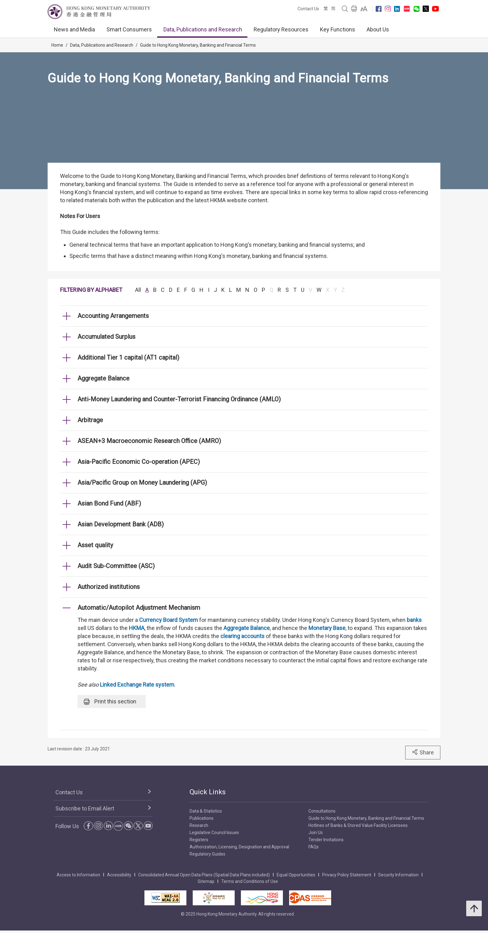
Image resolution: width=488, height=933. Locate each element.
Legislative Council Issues (214, 832)
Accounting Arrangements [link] (113, 316)
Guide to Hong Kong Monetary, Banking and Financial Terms (198, 45)
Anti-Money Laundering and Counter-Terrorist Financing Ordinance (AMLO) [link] (179, 399)
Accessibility (119, 874)
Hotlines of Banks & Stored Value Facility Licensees (358, 825)
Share (423, 752)
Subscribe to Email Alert (84, 808)
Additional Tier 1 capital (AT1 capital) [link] (128, 357)
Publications (202, 818)
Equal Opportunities (296, 874)
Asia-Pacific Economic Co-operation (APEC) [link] (138, 461)
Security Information (398, 874)
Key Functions (337, 29)
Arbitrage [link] (90, 420)
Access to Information (78, 874)
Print (110, 701)
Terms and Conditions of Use (249, 881)
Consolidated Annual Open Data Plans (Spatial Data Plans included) (204, 874)
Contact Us (308, 8)
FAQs (313, 846)
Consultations (322, 811)
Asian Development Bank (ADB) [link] (120, 524)
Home (57, 45)
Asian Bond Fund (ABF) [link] (109, 503)
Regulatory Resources (281, 29)
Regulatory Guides (207, 853)
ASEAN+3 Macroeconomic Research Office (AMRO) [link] (149, 441)
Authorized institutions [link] (108, 586)
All (138, 290)
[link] (364, 9)
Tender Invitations (326, 839)
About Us (378, 29)
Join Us (315, 832)
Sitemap (206, 881)
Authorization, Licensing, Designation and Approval (239, 846)
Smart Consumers (129, 29)
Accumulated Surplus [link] (106, 336)
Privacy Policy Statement (346, 874)
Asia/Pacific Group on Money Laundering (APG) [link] (142, 482)
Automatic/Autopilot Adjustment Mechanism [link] (138, 607)
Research (199, 825)
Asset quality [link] (95, 545)
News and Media (74, 29)
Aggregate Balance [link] (103, 378)
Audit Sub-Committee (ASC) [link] (116, 566)
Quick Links (208, 792)
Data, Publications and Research (202, 29)
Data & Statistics (206, 811)
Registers (199, 839)
